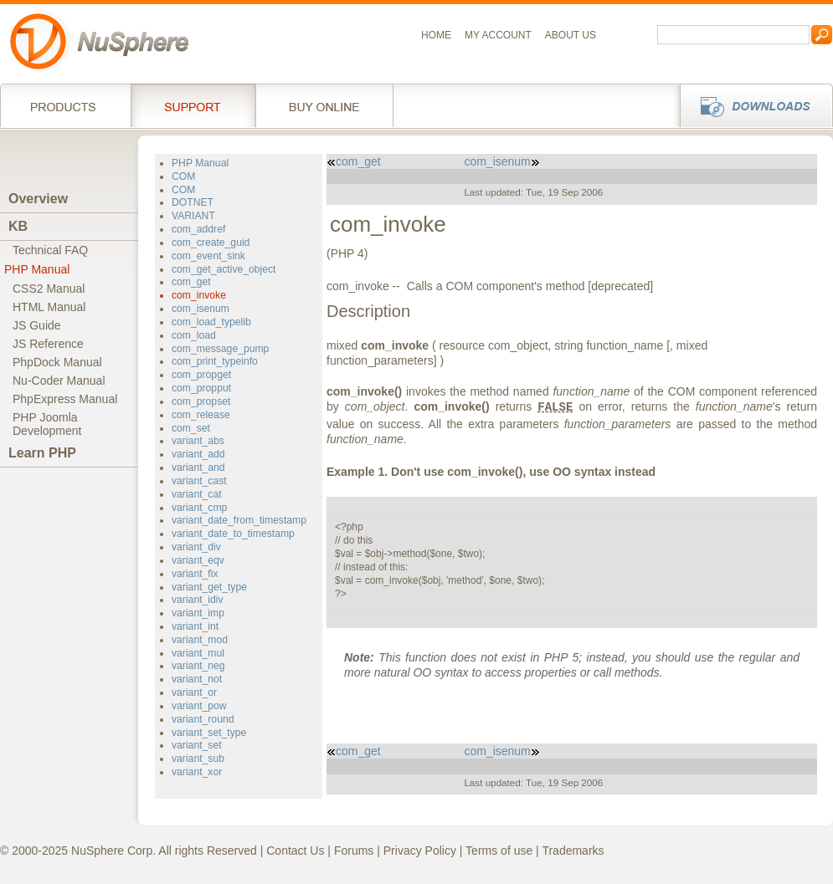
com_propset (201, 401)
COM (183, 176)
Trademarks (573, 850)
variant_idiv (198, 600)
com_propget (201, 375)
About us (570, 35)
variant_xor (197, 772)
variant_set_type (209, 732)
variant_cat (197, 494)
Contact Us (295, 850)
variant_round (203, 719)
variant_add (198, 454)
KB (18, 226)
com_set (191, 428)
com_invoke (199, 295)
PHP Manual (36, 269)
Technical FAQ (50, 250)
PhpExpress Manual (65, 399)
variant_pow (199, 706)
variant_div (196, 547)
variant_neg (198, 666)
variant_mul (198, 653)
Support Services (193, 105)
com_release (201, 415)
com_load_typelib (211, 322)
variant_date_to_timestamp (233, 533)
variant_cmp (199, 508)
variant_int (195, 626)
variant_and (198, 467)
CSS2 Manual (49, 288)
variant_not (197, 679)
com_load (194, 335)
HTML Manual (49, 307)
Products (65, 105)
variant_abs (198, 441)
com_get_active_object (224, 269)
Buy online (324, 105)
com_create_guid (210, 242)
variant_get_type (209, 587)
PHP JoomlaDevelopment (47, 424)
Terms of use (498, 850)
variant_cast (199, 481)
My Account (498, 35)
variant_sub (198, 758)
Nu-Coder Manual (59, 380)
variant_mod (200, 640)
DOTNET (192, 202)
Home (436, 35)
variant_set (197, 745)
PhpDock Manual (57, 362)
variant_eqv (198, 560)
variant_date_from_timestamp (239, 520)
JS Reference (48, 343)
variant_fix (195, 574)
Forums (353, 850)
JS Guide (37, 325)
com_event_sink (208, 256)
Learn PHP (42, 453)
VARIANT (193, 216)
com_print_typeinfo (215, 361)
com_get (191, 282)
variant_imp (198, 613)
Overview (38, 199)
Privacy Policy (419, 850)
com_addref (198, 229)
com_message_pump (220, 349)
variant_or (194, 692)
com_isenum (200, 308)
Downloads (751, 105)
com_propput (201, 388)
